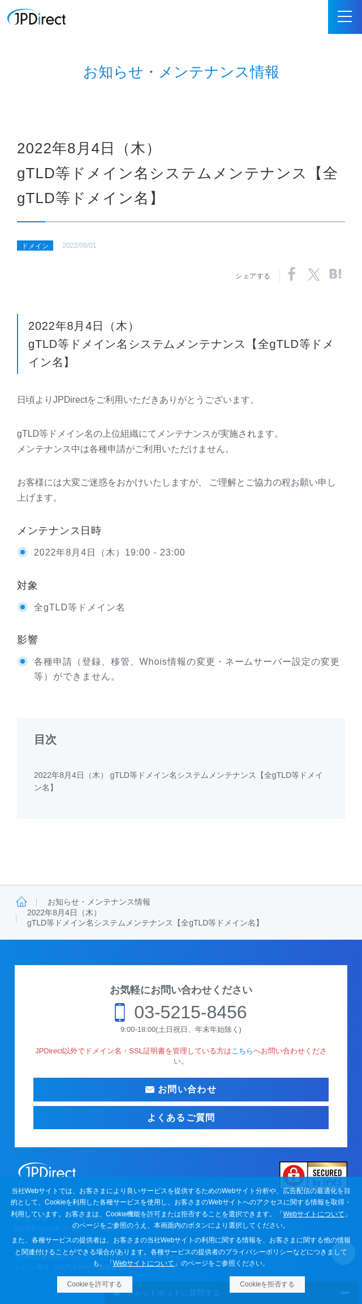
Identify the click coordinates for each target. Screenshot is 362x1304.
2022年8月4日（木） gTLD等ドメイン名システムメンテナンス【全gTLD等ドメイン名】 (178, 781)
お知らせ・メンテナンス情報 (99, 901)
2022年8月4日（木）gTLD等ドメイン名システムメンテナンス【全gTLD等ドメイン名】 (145, 917)
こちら (242, 1051)
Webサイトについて (313, 1214)
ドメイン (35, 246)
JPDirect (37, 17)
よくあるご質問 (181, 1117)
